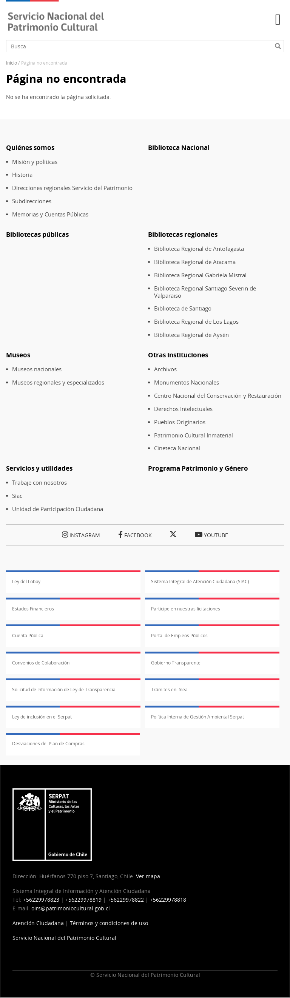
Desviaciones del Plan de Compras (48, 743)
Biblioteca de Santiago (182, 308)
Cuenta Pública (27, 635)
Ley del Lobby (26, 581)
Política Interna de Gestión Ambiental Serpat (197, 717)
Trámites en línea (169, 689)
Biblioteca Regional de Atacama (195, 262)
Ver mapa (148, 876)
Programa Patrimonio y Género (198, 468)
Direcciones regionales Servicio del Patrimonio (72, 188)
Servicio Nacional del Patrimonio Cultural (64, 937)
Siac (17, 495)
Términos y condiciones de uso (109, 923)
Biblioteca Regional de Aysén (191, 334)
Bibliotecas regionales (183, 234)
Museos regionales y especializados (58, 382)
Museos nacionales (37, 369)
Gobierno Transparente (176, 663)
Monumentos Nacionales (186, 382)
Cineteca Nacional (177, 448)
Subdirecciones (31, 201)
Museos (18, 355)
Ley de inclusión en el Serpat (42, 717)
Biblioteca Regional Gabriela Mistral (200, 275)
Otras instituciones (178, 355)
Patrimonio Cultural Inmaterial (193, 435)
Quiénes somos (30, 147)
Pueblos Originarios (179, 422)
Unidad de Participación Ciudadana (57, 509)
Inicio (11, 63)
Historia (22, 174)
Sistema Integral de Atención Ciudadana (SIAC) (200, 581)
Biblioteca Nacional (179, 147)
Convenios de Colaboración (40, 663)
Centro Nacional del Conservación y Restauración (217, 395)
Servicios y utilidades (39, 468)
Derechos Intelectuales (183, 408)
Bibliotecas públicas (37, 234)
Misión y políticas (34, 161)
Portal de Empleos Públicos (179, 635)
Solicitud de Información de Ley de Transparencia (64, 689)
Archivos (165, 369)
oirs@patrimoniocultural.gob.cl (70, 908)
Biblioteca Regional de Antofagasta (199, 248)
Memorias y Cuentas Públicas (50, 214)
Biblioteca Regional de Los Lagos (196, 321)
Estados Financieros (33, 609)
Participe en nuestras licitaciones (185, 609)
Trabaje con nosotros (39, 482)
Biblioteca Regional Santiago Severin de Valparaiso (205, 292)
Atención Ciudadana (38, 923)
